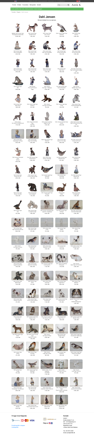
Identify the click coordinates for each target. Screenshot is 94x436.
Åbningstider (33, 5)
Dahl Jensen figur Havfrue (76, 34)
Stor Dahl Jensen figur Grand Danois (32, 158)
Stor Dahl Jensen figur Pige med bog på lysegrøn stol (76, 70)
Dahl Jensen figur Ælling (18, 353)
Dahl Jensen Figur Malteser (76, 282)
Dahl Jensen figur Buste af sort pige (62, 140)
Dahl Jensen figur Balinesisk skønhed (32, 264)
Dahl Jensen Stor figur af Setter (47, 335)
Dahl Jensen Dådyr (62, 193)
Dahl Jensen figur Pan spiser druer (32, 229)
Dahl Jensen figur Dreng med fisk (18, 175)
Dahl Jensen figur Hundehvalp (47, 299)
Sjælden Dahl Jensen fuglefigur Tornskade (47, 371)
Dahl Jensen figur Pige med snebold (18, 69)
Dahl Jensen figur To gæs (18, 370)
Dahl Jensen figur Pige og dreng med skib (17, 229)
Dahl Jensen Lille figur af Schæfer (47, 105)
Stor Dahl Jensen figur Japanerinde (47, 406)
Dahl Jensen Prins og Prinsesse (32, 87)
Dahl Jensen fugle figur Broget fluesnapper (76, 353)
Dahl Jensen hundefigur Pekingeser (61, 264)
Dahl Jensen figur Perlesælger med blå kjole (18, 388)
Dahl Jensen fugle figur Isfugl (61, 105)
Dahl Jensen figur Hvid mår (62, 246)
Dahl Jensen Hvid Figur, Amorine (61, 370)
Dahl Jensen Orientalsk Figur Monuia (17, 159)
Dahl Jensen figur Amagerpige (76, 193)
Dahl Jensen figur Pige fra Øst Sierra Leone (32, 406)
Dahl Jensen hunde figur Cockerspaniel (47, 264)
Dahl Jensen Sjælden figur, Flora (76, 87)
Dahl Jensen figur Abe (18, 87)
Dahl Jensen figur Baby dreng (18, 105)
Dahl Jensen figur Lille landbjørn (32, 193)
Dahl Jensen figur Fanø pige (62, 175)
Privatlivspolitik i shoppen (18, 425)
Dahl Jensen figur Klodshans (76, 158)
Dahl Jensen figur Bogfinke (62, 353)
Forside (14, 5)
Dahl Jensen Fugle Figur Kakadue (61, 34)
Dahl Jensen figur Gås (18, 211)
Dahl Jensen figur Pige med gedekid (18, 51)
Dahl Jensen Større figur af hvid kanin (76, 264)
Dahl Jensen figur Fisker (47, 229)
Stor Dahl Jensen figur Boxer (18, 335)
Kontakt (39, 5)
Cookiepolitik (15, 427)
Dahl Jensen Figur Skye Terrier (61, 317)
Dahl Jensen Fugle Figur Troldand (47, 193)
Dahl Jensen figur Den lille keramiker (76, 51)
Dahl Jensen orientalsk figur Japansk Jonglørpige (47, 211)
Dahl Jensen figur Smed (76, 229)
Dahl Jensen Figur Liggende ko (61, 282)
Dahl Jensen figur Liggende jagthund (17, 264)
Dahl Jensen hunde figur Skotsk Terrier (76, 317)
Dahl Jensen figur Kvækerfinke (32, 246)
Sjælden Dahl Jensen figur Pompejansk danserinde (18, 34)
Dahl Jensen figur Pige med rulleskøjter (47, 51)
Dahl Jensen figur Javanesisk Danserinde (76, 388)
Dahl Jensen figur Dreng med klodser (61, 51)
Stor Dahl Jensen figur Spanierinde (76, 175)
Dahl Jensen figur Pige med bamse (32, 69)
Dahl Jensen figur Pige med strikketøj (32, 140)
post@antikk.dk (71, 432)
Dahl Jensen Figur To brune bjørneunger (32, 175)
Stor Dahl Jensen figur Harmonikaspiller (62, 87)
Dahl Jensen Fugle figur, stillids (47, 353)
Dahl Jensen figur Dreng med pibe (47, 69)
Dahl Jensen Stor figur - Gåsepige (47, 87)
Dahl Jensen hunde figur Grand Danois (61, 299)
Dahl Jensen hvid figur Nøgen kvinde (47, 122)
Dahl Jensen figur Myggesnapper (62, 335)
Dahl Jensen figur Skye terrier (18, 317)
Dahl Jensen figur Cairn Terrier (47, 34)
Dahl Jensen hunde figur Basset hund (32, 317)
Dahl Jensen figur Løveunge (47, 282)
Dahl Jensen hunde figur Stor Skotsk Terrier (47, 317)
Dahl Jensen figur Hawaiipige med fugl (18, 140)
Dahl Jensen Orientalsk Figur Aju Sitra (32, 123)
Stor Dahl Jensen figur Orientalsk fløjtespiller (76, 211)
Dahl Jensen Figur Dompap (32, 353)
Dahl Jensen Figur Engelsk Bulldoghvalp (76, 105)
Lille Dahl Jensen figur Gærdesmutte (62, 158)
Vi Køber (19, 5)
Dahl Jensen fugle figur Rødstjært (32, 370)
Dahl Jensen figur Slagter (62, 229)
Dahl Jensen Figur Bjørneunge (18, 282)
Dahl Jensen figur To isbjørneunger (32, 211)
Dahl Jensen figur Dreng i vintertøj (18, 193)
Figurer (18, 12)
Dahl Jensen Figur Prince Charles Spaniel (32, 299)
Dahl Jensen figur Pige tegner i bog (32, 51)
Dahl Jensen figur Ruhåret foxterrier (18, 299)
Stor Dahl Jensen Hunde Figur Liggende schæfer (32, 336)
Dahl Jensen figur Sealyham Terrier (47, 246)
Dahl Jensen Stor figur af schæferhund (18, 122)
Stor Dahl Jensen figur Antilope (62, 211)
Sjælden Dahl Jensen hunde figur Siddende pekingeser (76, 300)
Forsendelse (25, 5)
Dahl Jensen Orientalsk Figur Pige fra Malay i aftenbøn (61, 389)
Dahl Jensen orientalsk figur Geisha (61, 122)
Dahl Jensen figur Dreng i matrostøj (47, 158)
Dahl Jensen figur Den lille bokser (32, 388)
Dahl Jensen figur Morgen (18, 406)
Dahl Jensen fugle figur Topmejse (47, 175)
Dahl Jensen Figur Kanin (32, 282)
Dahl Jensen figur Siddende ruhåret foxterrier (47, 388)
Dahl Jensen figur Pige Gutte (62, 69)
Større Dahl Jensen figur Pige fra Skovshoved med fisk (76, 123)
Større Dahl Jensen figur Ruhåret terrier (76, 246)
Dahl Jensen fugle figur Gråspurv (32, 105)
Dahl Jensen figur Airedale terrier (32, 34)
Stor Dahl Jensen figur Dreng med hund (76, 140)
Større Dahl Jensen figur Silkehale (47, 140)
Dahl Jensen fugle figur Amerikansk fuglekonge (76, 335)
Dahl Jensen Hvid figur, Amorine (17, 246)
